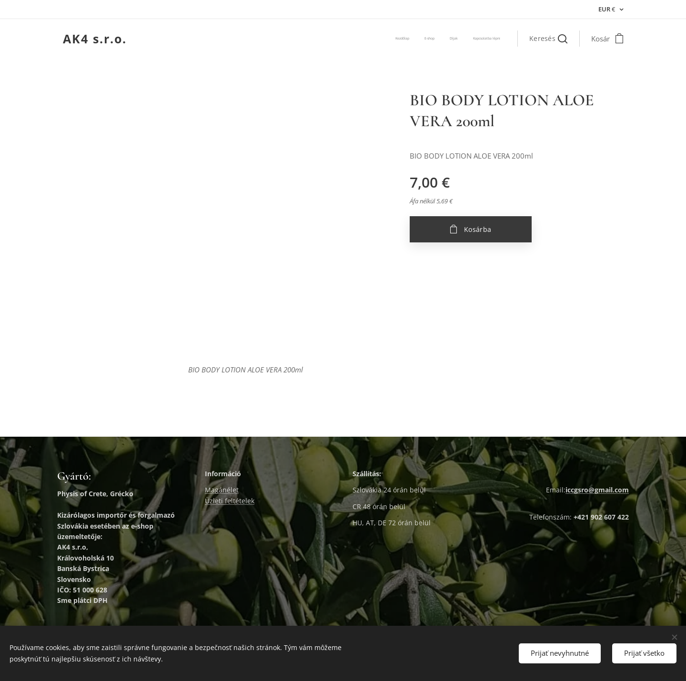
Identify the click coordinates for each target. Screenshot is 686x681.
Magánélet (222, 490)
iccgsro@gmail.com (597, 490)
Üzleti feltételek (229, 500)
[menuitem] (457, 38)
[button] (548, 38)
